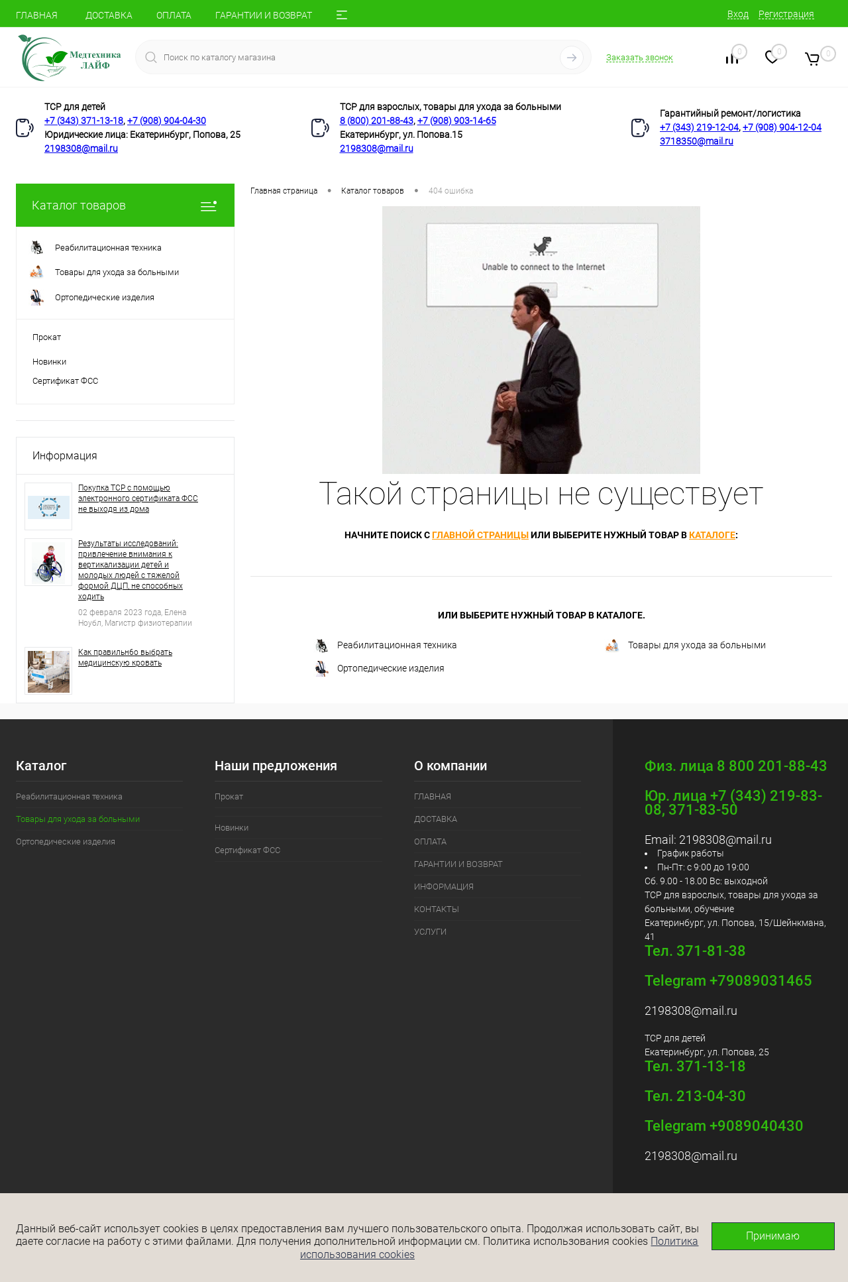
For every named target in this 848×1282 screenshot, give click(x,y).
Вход (738, 14)
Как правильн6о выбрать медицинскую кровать (125, 658)
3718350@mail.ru (696, 141)
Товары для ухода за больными (685, 646)
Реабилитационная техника (385, 646)
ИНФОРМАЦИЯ (444, 887)
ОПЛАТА (173, 15)
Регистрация (786, 14)
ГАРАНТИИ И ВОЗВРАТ (263, 15)
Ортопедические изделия (379, 669)
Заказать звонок (639, 57)
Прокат (46, 337)
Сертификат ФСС (65, 381)
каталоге (712, 535)
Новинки (49, 362)
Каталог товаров (125, 205)
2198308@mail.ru (81, 148)
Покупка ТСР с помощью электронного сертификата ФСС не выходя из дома (138, 498)
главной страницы (480, 535)
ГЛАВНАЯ (37, 15)
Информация (64, 455)
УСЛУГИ (430, 932)
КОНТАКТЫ (436, 909)
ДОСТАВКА (108, 15)
